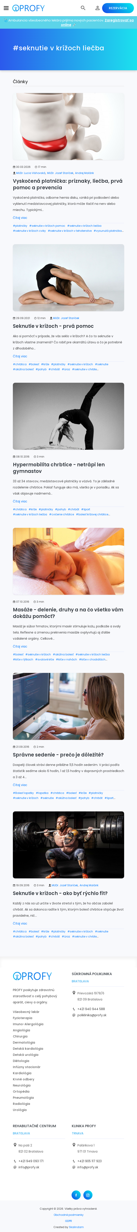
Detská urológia (25, 1055)
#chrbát (54, 369)
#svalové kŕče (44, 659)
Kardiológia (22, 1073)
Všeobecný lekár (26, 1012)
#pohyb (41, 369)
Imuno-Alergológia (28, 1024)
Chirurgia (20, 1036)
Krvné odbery (23, 1079)
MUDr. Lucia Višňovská (30, 173)
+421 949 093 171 (31, 1161)
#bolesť (34, 364)
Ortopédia (21, 1091)
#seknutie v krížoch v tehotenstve (70, 231)
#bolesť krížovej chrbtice (92, 514)
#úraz (66, 369)
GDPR (68, 1221)
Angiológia (21, 1030)
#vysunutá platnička (108, 231)
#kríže (45, 364)
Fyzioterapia (22, 1018)
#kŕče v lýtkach (23, 659)
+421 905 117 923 (89, 1161)
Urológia (20, 1110)
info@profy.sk (29, 1167)
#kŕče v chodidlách (92, 659)
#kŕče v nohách (66, 659)
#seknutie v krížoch (80, 364)
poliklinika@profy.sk (91, 1015)
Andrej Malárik (84, 173)
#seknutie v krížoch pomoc (47, 226)
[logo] (28, 8)
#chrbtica (20, 364)
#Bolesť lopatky (23, 793)
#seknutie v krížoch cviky (29, 231)
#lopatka (42, 793)
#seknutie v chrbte (84, 369)
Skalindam (76, 1227)
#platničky (20, 226)
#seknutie (101, 364)
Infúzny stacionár (27, 1067)
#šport (85, 509)
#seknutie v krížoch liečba (84, 226)
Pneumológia (23, 1097)
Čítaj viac (20, 218)
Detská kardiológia (28, 1048)
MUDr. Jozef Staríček (60, 173)
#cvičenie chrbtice (61, 514)
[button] (83, 8)
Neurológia (22, 1085)
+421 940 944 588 (91, 1009)
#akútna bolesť (23, 369)
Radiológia (21, 1104)
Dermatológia (24, 1042)
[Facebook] (76, 1195)
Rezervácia (118, 8)
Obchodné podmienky (69, 1215)
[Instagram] (88, 1195)
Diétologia (21, 1061)
